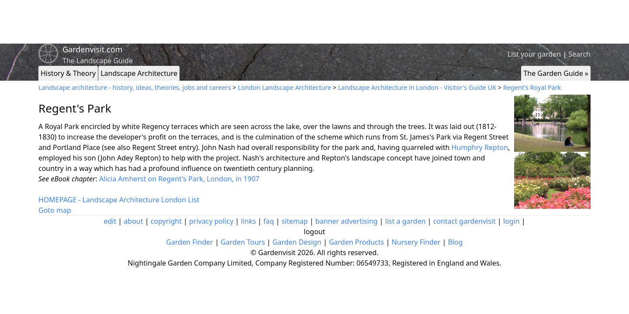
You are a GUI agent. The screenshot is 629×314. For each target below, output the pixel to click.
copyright (166, 221)
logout (314, 231)
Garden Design (297, 242)
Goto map (54, 210)
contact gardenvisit (464, 221)
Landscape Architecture (138, 73)
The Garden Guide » (555, 73)
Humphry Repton (480, 147)
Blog (455, 242)
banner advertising (346, 221)
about (133, 221)
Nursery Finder (415, 242)
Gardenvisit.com (92, 49)
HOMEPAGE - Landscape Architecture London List (118, 200)
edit (110, 221)
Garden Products (356, 242)
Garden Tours (243, 242)
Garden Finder (189, 242)
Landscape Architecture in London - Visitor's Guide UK (417, 87)
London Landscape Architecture (284, 87)
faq (268, 221)
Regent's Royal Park (532, 87)
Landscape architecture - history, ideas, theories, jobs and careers (134, 87)
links (248, 221)
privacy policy (211, 221)
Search (579, 54)
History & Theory (68, 73)
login (511, 221)
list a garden (405, 221)
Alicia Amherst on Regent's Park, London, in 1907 (179, 179)
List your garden (534, 54)
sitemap (294, 221)
